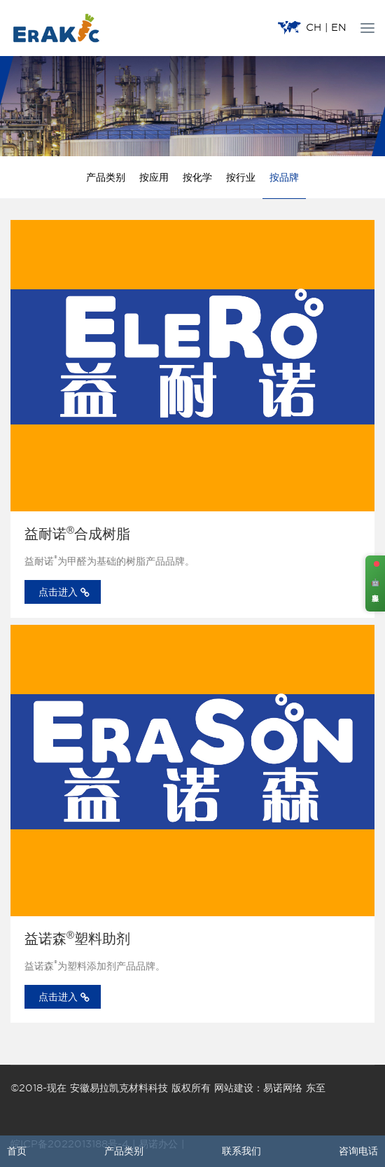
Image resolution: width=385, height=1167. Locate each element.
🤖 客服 (376, 584)
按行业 (240, 177)
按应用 (154, 177)
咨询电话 (358, 1150)
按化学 (197, 177)
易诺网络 (282, 1087)
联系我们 (241, 1150)
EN (338, 27)
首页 (17, 1150)
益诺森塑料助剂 (77, 938)
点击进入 (64, 592)
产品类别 (105, 177)
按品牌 (284, 177)
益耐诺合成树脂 (77, 533)
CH (313, 27)
